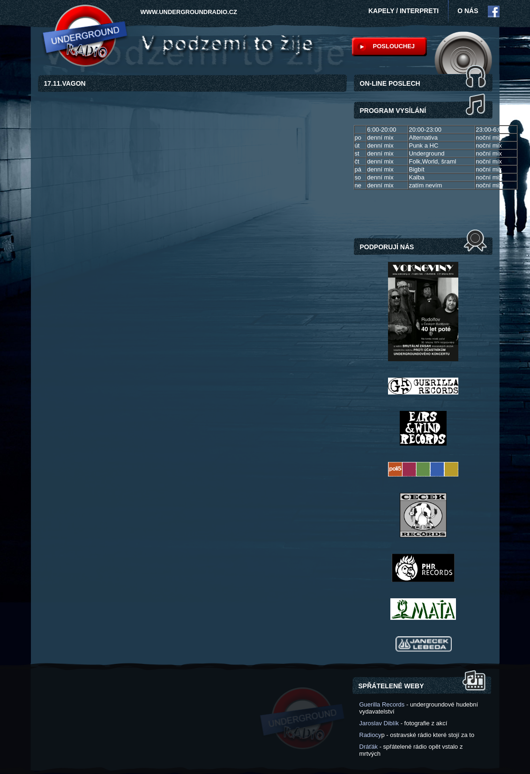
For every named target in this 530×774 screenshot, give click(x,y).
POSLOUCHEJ (394, 46)
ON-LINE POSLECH (390, 83)
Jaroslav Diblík (379, 723)
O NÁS (467, 11)
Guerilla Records (382, 704)
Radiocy (370, 734)
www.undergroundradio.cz (189, 11)
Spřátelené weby (391, 686)
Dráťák (368, 746)
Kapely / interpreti (403, 11)
